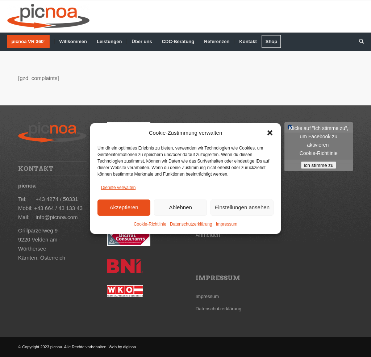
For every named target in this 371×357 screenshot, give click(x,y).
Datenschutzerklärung (191, 223)
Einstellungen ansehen (242, 207)
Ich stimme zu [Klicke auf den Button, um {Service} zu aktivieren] (318, 165)
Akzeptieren (123, 207)
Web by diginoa (122, 347)
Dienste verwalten (118, 187)
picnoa (56, 347)
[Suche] (359, 42)
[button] (270, 132)
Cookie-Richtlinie (150, 223)
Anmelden (208, 235)
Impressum (226, 223)
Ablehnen (180, 207)
